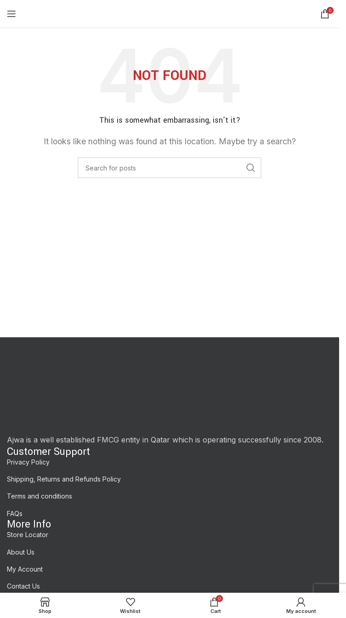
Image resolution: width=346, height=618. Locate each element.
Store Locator (27, 535)
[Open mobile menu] (11, 14)
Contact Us (23, 586)
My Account (25, 569)
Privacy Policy (28, 462)
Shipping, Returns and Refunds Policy (64, 479)
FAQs (15, 513)
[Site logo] (169, 12)
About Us (20, 552)
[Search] (169, 167)
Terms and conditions (39, 496)
